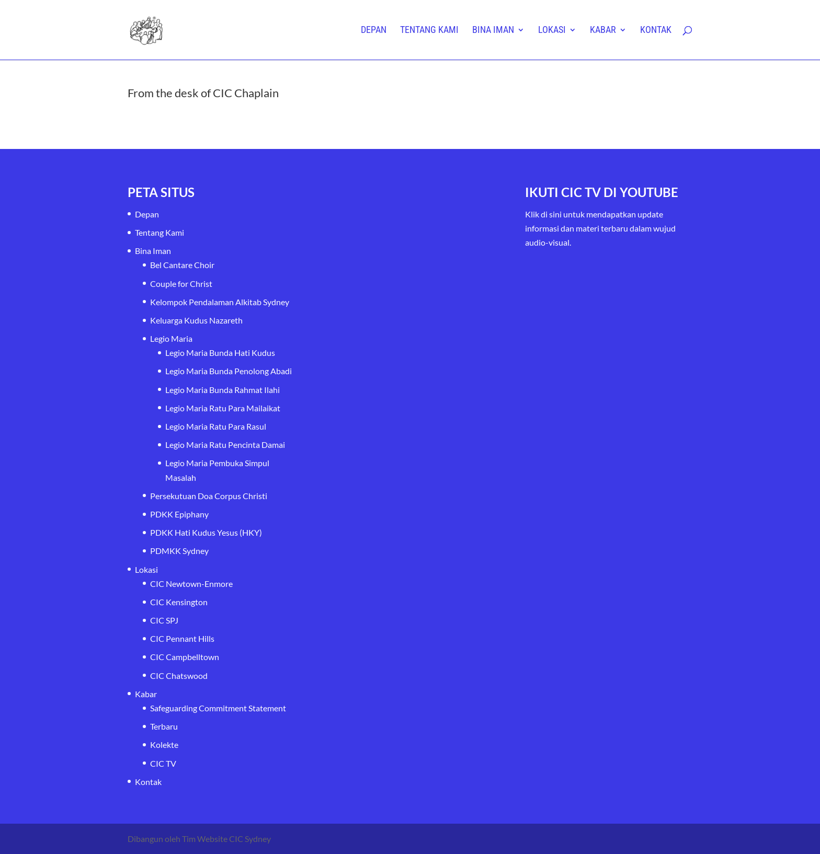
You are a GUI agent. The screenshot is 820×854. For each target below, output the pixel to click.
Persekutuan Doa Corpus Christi (208, 496)
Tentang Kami (429, 30)
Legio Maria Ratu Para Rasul (215, 426)
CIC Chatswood (179, 675)
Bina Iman (493, 30)
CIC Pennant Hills (182, 638)
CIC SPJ (164, 620)
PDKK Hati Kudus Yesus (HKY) (206, 532)
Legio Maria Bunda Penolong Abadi (228, 371)
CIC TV (163, 763)
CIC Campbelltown (184, 657)
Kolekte (164, 744)
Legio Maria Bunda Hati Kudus (220, 352)
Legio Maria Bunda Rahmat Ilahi (222, 390)
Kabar (603, 30)
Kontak (655, 30)
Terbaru (164, 726)
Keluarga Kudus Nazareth (196, 320)
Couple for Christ (181, 283)
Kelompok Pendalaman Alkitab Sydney (219, 302)
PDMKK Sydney (179, 551)
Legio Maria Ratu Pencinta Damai (225, 444)
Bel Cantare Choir (182, 265)
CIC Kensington (179, 602)
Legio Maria (171, 338)
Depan (373, 30)
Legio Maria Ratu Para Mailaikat (222, 408)
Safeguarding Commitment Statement (218, 708)
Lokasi (552, 30)
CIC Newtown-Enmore (191, 583)
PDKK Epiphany (179, 514)
